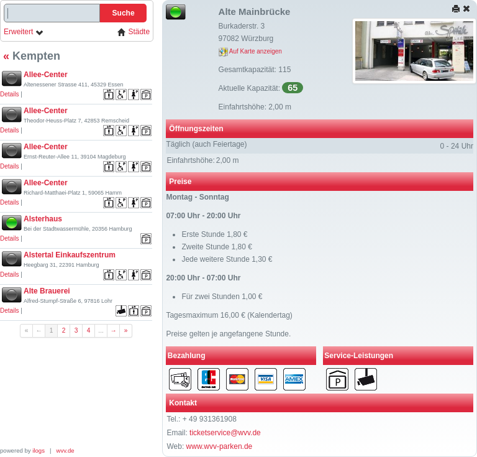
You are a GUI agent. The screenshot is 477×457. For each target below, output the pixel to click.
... (101, 330)
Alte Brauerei (47, 291)
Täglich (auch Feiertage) (206, 144)
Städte (133, 32)
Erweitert (24, 32)
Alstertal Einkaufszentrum (70, 255)
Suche (123, 13)
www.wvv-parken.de (219, 446)
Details (9, 94)
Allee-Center (46, 74)
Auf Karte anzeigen (250, 51)
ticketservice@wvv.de (225, 432)
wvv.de (66, 450)
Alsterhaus (43, 219)
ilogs (38, 450)
